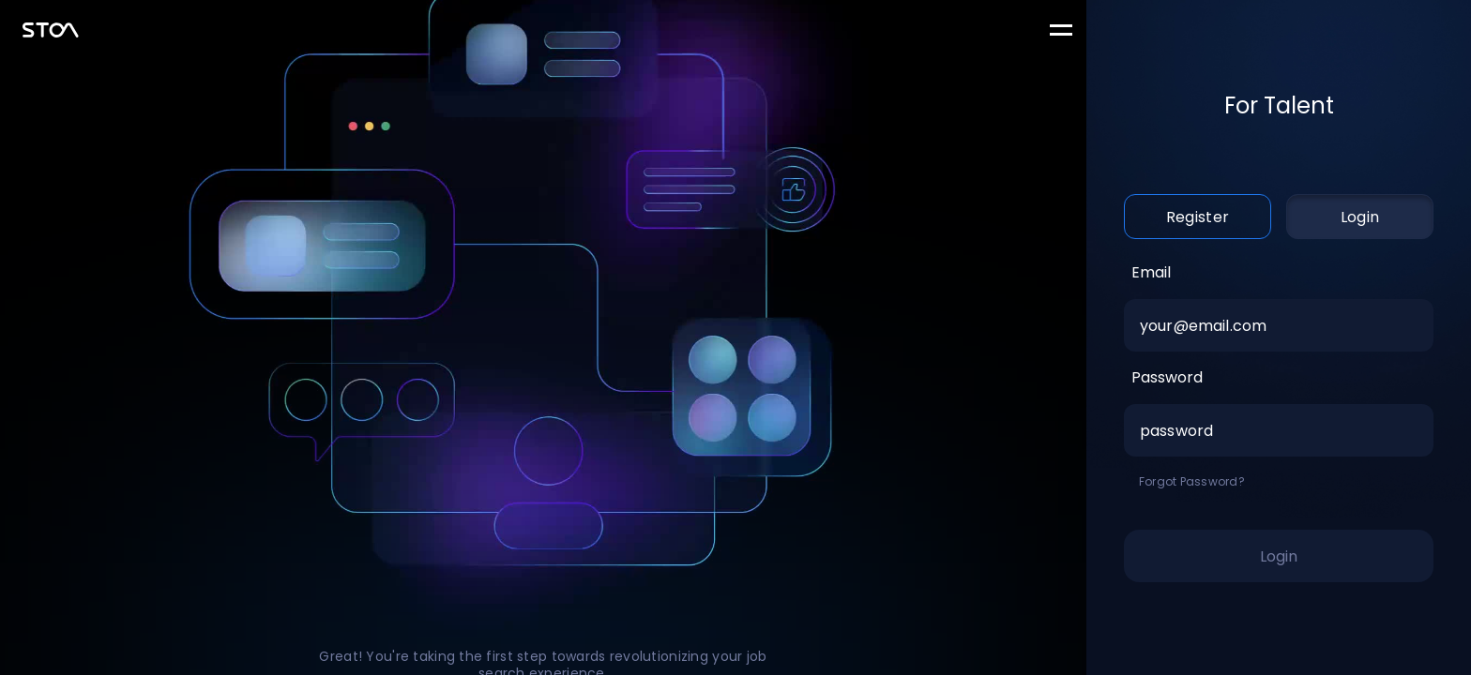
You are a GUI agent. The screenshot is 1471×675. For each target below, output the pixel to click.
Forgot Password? (1192, 481)
